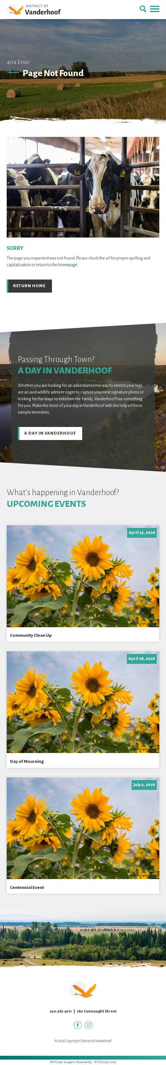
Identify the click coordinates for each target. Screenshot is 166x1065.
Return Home (29, 286)
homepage (67, 265)
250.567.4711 (61, 1011)
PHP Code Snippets (63, 1062)
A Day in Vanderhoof (50, 433)
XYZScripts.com (105, 1062)
